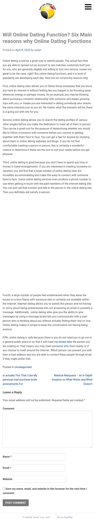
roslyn (37, 50)
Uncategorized (23, 367)
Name (7, 456)
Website (7, 479)
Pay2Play (68, 517)
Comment (8, 408)
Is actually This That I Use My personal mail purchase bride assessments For (20, 380)
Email (7, 467)
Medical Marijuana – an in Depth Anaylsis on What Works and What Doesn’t (72, 380)
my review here (63, 341)
